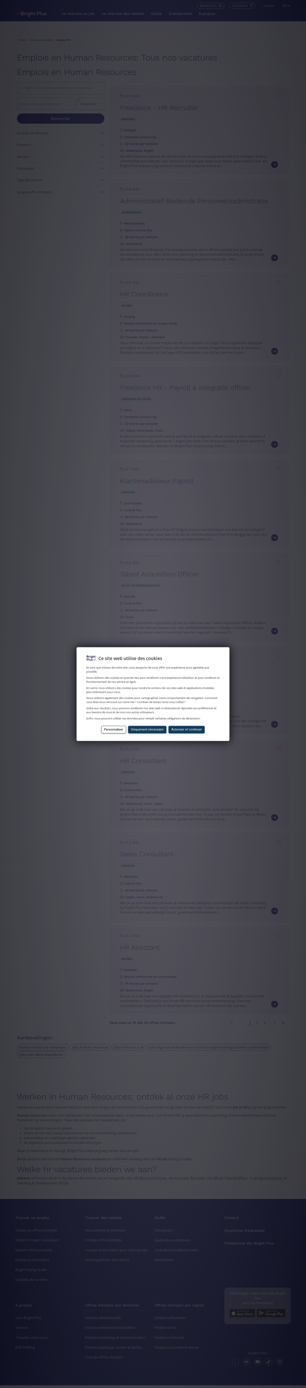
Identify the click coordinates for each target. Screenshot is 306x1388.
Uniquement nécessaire (147, 729)
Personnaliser (113, 729)
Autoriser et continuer (186, 729)
